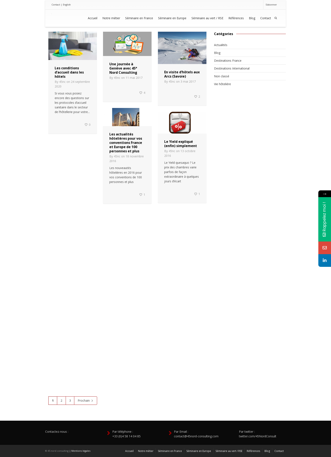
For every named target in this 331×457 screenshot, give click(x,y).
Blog (252, 18)
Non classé (221, 76)
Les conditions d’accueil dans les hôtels (69, 72)
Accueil (92, 18)
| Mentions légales (79, 450)
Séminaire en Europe (172, 18)
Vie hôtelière (222, 84)
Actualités (220, 45)
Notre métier (111, 18)
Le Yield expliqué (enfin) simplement (180, 143)
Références (236, 18)
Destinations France (227, 61)
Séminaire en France (139, 18)
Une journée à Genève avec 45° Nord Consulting (123, 68)
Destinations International (232, 68)
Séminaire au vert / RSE (207, 18)
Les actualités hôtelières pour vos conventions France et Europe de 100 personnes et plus (125, 142)
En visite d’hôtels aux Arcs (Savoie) (182, 74)
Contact (56, 4)
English (67, 4)
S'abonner (271, 4)
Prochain (86, 400)
